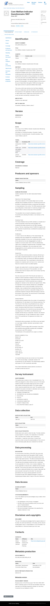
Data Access (8, 68)
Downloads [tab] (26, 31)
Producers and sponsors (9, 49)
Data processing (8, 64)
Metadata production (8, 80)
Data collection (8, 60)
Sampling (8, 52)
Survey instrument (8, 56)
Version (7, 40)
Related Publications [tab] (9, 34)
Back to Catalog (8, 596)
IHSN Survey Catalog (14, 603)
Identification (8, 37)
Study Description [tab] (9, 32)
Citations (40, 2)
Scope (7, 43)
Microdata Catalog (34, 3)
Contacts (8, 77)
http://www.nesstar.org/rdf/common (36, 144)
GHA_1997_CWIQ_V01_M (19, 8)
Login (45, 3)
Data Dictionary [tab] (18, 31)
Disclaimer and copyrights (8, 72)
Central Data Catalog (11, 8)
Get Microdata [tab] (34, 31)
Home (28, 2)
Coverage (8, 45)
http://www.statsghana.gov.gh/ (38, 541)
